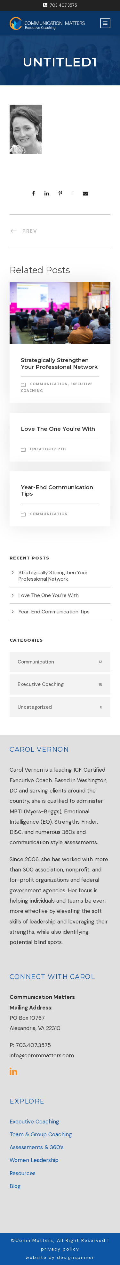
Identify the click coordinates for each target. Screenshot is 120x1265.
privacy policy (60, 1249)
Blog (15, 1186)
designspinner (75, 1257)
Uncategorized (48, 448)
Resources (23, 1173)
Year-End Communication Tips (54, 611)
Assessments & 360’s (37, 1147)
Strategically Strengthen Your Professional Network (59, 363)
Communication (49, 383)
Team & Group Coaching (41, 1134)
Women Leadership (34, 1160)
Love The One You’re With (58, 429)
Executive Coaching (34, 1121)
